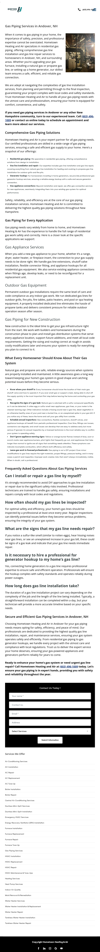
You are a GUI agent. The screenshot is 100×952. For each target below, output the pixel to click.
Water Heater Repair (14, 912)
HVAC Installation (13, 856)
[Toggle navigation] (94, 10)
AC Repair (9, 772)
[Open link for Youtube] (61, 948)
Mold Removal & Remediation (18, 895)
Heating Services (12, 878)
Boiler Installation (12, 789)
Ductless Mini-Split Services (17, 806)
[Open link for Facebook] (38, 948)
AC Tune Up (10, 784)
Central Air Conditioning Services (19, 800)
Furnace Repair (11, 839)
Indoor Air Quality (13, 890)
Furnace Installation (13, 828)
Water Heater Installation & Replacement (23, 906)
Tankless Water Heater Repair (18, 923)
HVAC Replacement (13, 862)
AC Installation (11, 767)
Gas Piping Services (14, 851)
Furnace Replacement (14, 834)
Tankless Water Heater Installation (20, 917)
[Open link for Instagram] (50, 948)
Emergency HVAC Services (17, 817)
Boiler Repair (10, 795)
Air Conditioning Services (16, 761)
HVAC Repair (11, 867)
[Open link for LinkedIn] (44, 948)
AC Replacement (12, 778)
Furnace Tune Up (12, 845)
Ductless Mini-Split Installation (18, 811)
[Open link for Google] (56, 948)
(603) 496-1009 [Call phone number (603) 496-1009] (89, 10)
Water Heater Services (15, 901)
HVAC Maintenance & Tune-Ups (19, 873)
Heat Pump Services (14, 884)
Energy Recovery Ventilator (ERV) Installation (24, 823)
